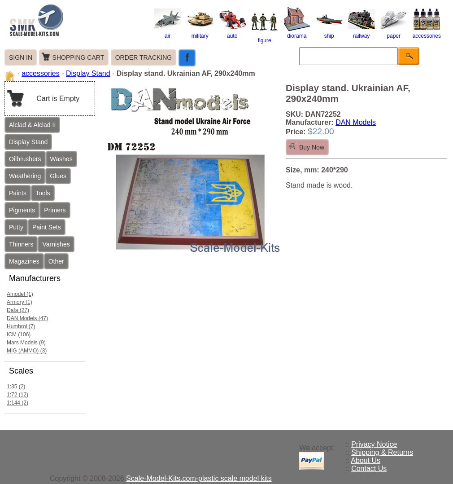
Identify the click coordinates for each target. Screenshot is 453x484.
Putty (16, 227)
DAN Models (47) (27, 318)
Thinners (21, 244)
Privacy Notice (374, 444)
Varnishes (56, 244)
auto (232, 32)
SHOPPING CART (78, 57)
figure (264, 37)
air (167, 32)
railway (361, 32)
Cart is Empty (57, 98)
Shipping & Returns (382, 452)
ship (329, 32)
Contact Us (369, 468)
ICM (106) (18, 334)
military (200, 32)
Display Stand (88, 73)
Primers (54, 210)
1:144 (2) (17, 403)
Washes (61, 159)
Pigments (22, 210)
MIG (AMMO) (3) (27, 351)
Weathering (25, 176)
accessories (427, 32)
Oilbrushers (25, 159)
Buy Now (311, 147)
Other (56, 261)
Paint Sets (46, 227)
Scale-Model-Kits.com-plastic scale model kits (199, 478)
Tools (42, 193)
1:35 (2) (16, 386)
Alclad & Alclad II (32, 124)
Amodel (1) (20, 294)
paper (393, 32)
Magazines (24, 261)
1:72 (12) (17, 395)
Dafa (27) (18, 310)
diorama (296, 32)
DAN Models (355, 122)
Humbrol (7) (21, 326)
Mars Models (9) (26, 342)
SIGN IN (20, 57)
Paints (17, 193)
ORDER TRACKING (143, 57)
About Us (365, 460)
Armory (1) (19, 302)
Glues (58, 176)
